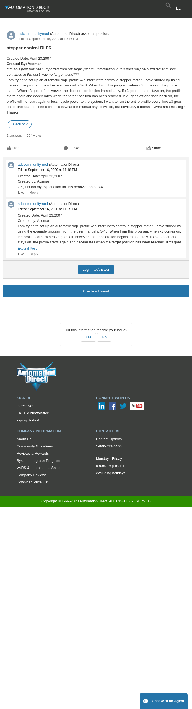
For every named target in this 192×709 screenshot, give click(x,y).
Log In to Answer (96, 269)
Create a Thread (96, 291)
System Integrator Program (38, 460)
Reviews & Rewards (33, 453)
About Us (24, 439)
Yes (88, 337)
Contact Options (109, 439)
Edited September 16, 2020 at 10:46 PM (48, 39)
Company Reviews (31, 475)
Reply (34, 192)
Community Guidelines (35, 446)
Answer (72, 148)
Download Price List (32, 482)
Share (153, 148)
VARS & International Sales (38, 468)
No (104, 337)
